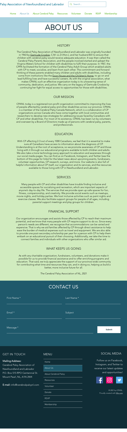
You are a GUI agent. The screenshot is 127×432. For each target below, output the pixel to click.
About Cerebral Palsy (55, 374)
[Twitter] (119, 380)
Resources (50, 380)
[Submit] (109, 329)
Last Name (71, 298)
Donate (48, 392)
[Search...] (87, 4)
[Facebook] (99, 380)
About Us (49, 368)
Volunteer (49, 386)
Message (12, 327)
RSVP (47, 398)
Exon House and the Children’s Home (73, 75)
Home (47, 362)
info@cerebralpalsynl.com (25, 384)
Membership (51, 404)
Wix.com (119, 393)
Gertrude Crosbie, (40, 54)
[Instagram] (109, 380)
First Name (13, 298)
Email (10, 312)
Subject (69, 312)
